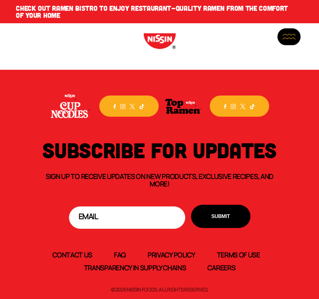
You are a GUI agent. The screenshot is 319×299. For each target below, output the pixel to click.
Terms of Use (238, 254)
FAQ (120, 254)
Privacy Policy (171, 254)
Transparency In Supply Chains (135, 267)
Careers (221, 267)
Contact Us (72, 254)
